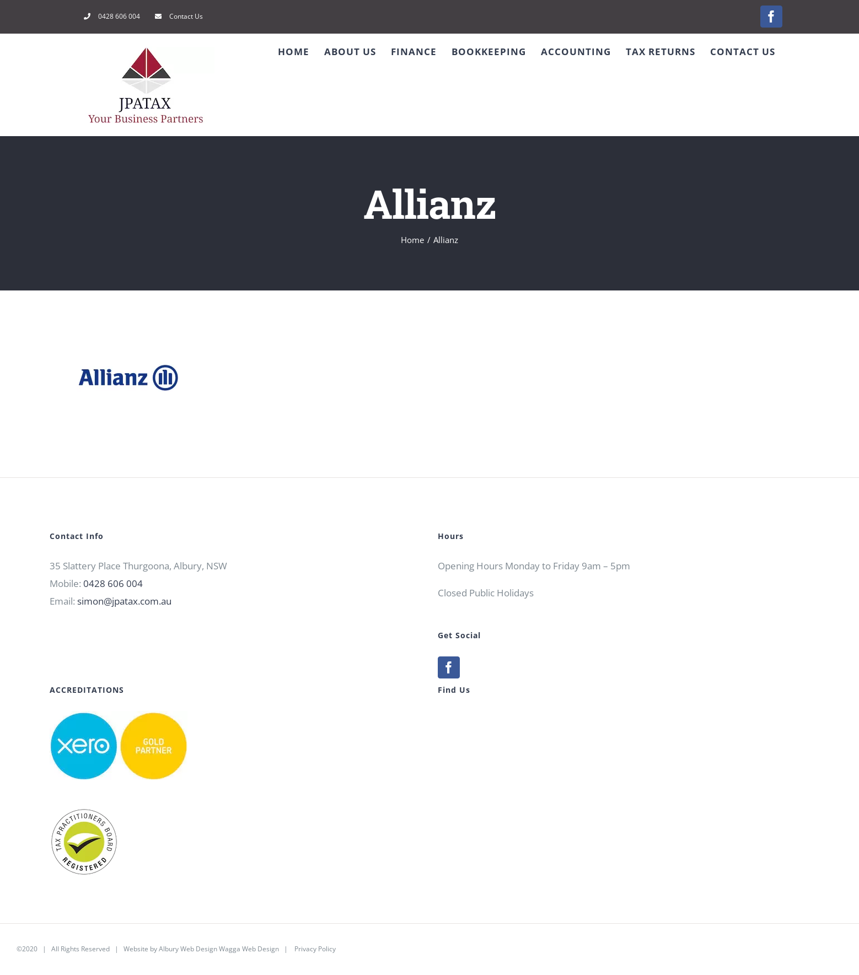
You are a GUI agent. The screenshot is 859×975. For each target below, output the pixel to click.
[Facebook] (449, 667)
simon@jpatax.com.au (124, 601)
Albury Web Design (188, 949)
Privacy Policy (315, 949)
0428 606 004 (113, 583)
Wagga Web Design (249, 949)
